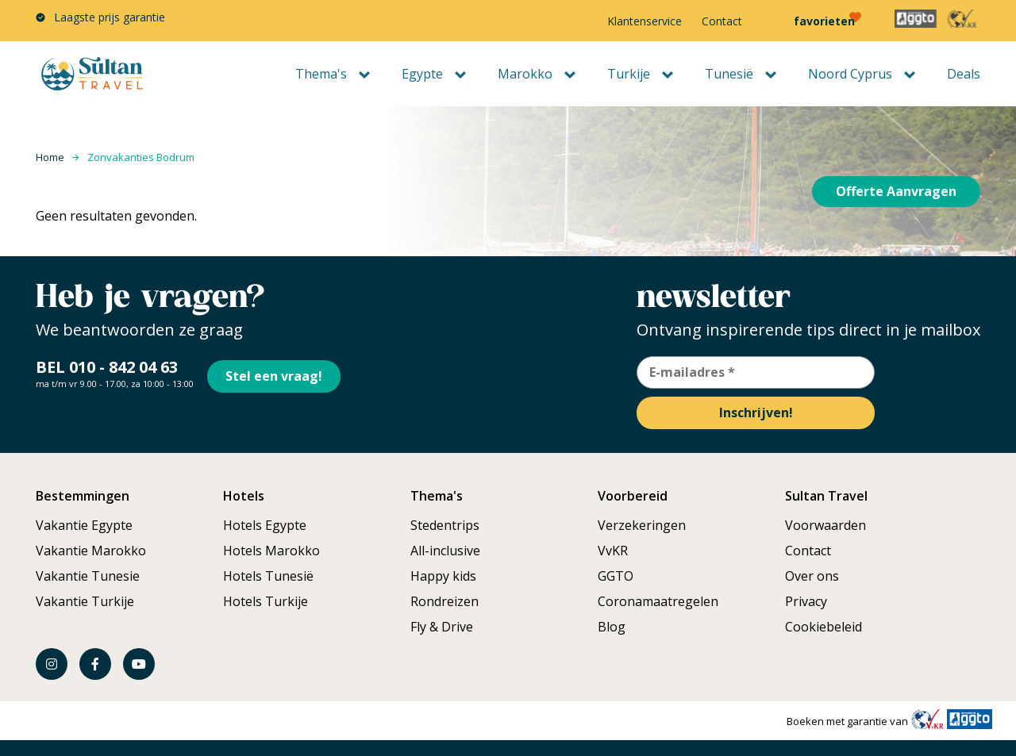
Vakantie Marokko (91, 550)
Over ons (812, 576)
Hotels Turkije (265, 601)
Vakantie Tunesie (88, 576)
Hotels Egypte (264, 525)
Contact (722, 21)
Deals (963, 74)
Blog (611, 626)
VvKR (613, 550)
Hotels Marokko (271, 550)
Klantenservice (644, 21)
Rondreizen (444, 601)
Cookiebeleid (823, 626)
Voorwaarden (825, 525)
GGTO (615, 576)
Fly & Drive (441, 626)
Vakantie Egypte (84, 525)
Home (50, 157)
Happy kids (443, 576)
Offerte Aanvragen (896, 191)
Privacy (806, 601)
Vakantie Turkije (85, 601)
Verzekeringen (642, 525)
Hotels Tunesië (268, 576)
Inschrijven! (756, 412)
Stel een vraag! (280, 372)
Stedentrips (444, 525)
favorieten (824, 21)
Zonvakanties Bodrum (140, 157)
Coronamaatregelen (658, 601)
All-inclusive (445, 550)
